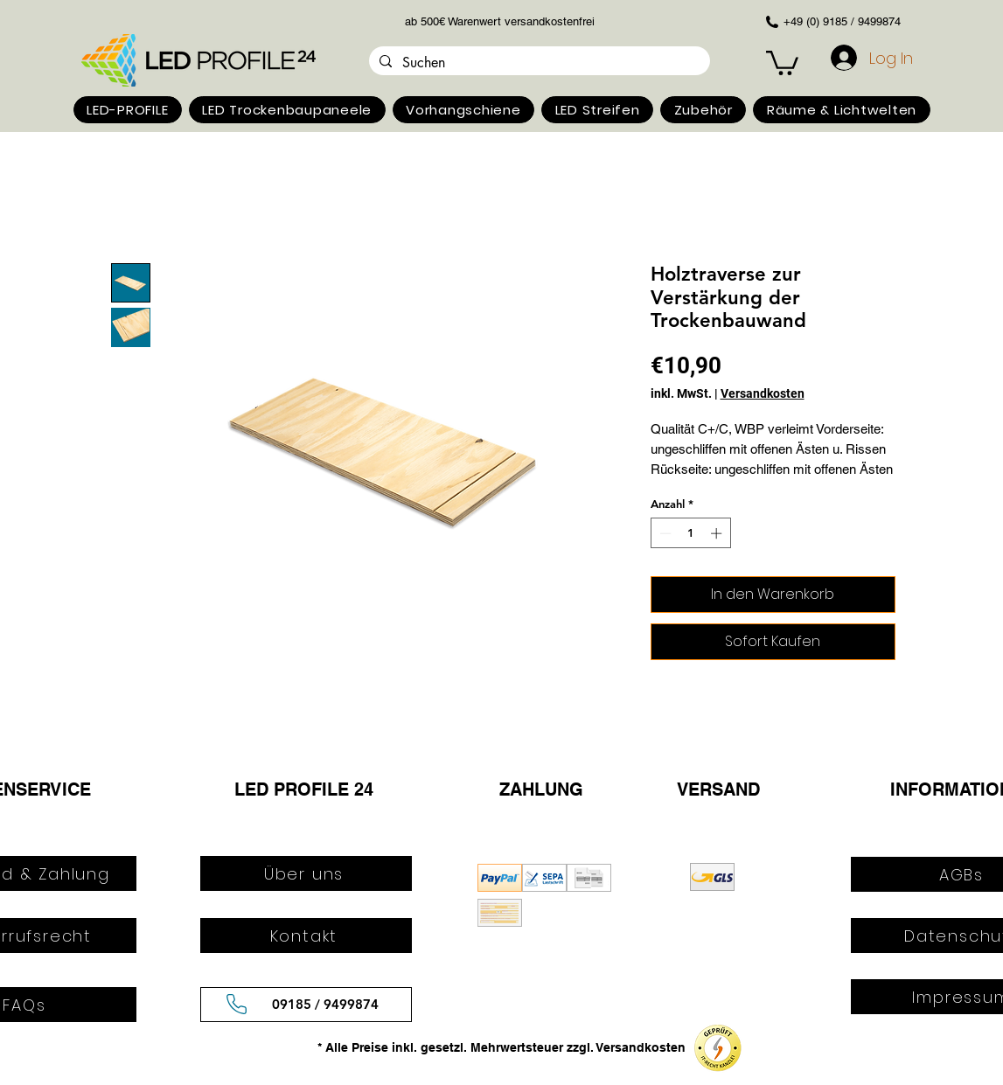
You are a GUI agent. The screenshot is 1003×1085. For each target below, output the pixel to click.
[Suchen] (537, 63)
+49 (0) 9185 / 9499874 (842, 21)
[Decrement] (663, 533)
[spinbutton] (690, 533)
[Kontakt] (306, 935)
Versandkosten (762, 393)
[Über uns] (306, 873)
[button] (127, 109)
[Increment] (717, 533)
